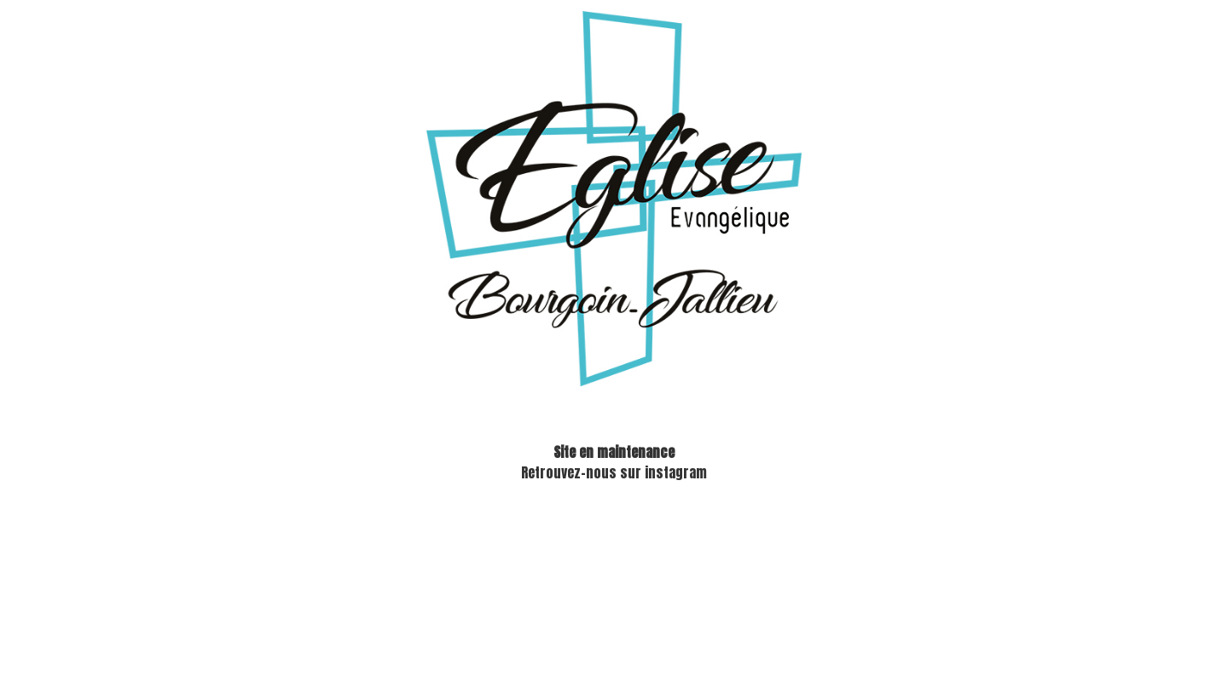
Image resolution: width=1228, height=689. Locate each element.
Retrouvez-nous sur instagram (614, 472)
